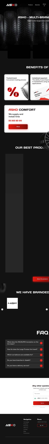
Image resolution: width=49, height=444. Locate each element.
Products (26, 423)
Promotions (26, 433)
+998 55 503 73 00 (42, 422)
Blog (25, 431)
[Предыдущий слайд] (2, 309)
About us (26, 427)
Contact (25, 429)
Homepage (26, 422)
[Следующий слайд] (47, 309)
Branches (26, 425)
